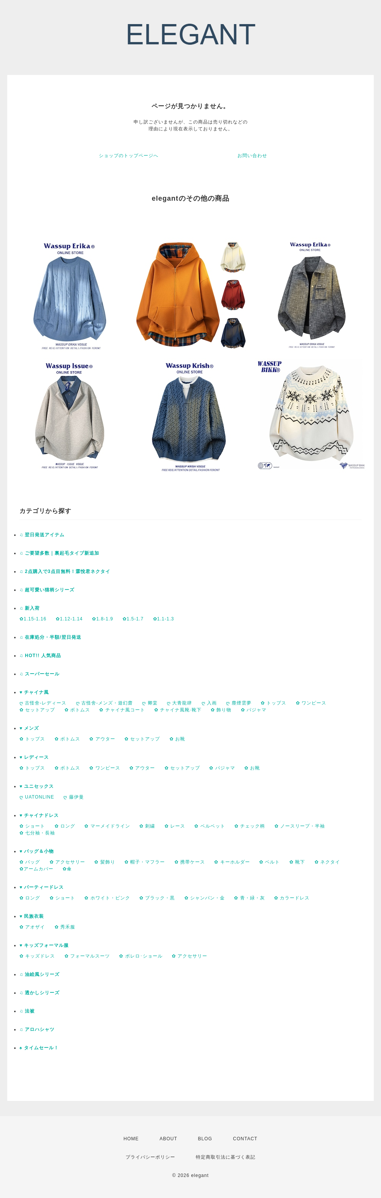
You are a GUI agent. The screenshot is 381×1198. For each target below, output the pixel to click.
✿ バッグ (29, 862)
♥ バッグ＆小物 (36, 851)
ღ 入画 (209, 703)
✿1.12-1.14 (69, 619)
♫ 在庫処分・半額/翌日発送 (50, 637)
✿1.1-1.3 (163, 619)
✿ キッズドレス (37, 956)
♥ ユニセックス (36, 786)
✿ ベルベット (209, 826)
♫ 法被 (27, 1011)
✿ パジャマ (253, 710)
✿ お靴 (177, 739)
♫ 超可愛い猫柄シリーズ (46, 590)
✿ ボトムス (77, 710)
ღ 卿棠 (149, 703)
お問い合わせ (252, 155)
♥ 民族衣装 (31, 916)
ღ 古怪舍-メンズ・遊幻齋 (104, 703)
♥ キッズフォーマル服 (44, 945)
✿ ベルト (269, 862)
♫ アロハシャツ (37, 1029)
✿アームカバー (36, 869)
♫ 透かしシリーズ (39, 992)
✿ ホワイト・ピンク (107, 898)
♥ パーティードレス (41, 887)
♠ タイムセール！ (39, 1047)
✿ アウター (102, 739)
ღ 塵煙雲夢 (238, 703)
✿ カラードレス (292, 898)
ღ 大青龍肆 (179, 703)
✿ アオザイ (32, 927)
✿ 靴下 (297, 862)
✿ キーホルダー (232, 862)
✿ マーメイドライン (107, 826)
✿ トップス (273, 703)
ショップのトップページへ (128, 155)
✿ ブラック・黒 (157, 898)
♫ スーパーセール (39, 674)
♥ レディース (34, 757)
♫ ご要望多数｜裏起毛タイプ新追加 (59, 553)
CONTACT (245, 1138)
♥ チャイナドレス (39, 815)
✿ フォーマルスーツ (87, 956)
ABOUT (168, 1138)
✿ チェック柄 (249, 826)
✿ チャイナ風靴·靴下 (178, 710)
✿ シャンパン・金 (204, 898)
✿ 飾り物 (221, 710)
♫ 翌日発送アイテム (42, 534)
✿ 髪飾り (104, 862)
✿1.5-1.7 (133, 619)
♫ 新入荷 (29, 608)
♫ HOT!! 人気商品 (40, 655)
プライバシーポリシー (150, 1157)
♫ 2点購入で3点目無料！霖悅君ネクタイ (64, 571)
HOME (131, 1138)
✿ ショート (32, 826)
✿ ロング (65, 826)
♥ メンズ (29, 728)
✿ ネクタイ (327, 862)
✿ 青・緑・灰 (249, 898)
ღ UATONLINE (36, 797)
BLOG (205, 1138)
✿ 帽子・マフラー (144, 862)
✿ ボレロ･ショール (140, 956)
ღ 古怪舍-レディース (42, 703)
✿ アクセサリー (67, 862)
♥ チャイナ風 (34, 692)
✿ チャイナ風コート (122, 710)
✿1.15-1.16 (33, 619)
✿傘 (67, 869)
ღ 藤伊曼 (73, 797)
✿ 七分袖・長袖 (37, 833)
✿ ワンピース (311, 703)
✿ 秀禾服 (65, 927)
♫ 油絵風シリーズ (39, 974)
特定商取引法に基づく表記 (225, 1157)
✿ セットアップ (37, 710)
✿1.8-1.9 (102, 619)
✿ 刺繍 (147, 826)
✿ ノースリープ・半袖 (299, 826)
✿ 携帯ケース (189, 862)
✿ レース (175, 826)
